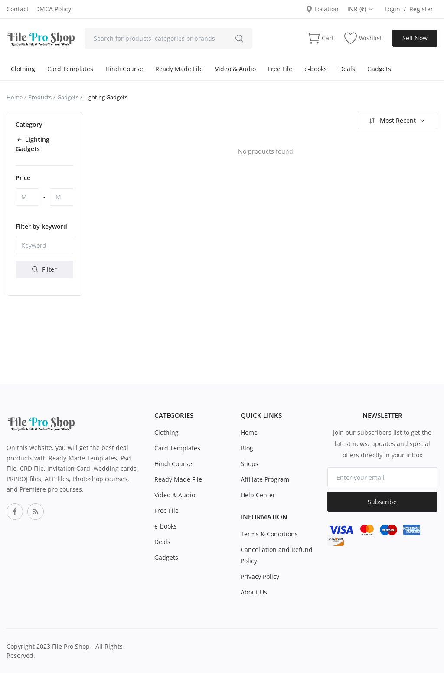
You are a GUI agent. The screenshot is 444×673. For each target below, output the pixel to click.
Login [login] (392, 9)
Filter (44, 269)
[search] (239, 38)
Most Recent (396, 120)
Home (15, 97)
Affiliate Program (265, 479)
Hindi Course (124, 69)
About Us (254, 592)
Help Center (258, 495)
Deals (347, 69)
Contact (18, 9)
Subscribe (382, 502)
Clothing (23, 69)
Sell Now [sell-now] (415, 38)
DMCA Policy (53, 9)
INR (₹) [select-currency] (360, 9)
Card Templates (70, 69)
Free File (280, 69)
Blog (247, 448)
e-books (315, 69)
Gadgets (379, 69)
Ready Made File (179, 69)
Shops (249, 464)
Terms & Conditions (269, 534)
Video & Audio (235, 69)
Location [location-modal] (322, 9)
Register (421, 9)
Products (40, 97)
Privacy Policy (260, 576)
